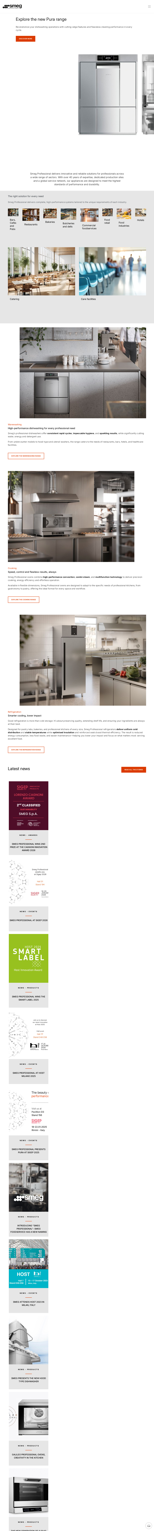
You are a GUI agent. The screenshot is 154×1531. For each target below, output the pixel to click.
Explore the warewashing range (26, 456)
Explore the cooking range (23, 600)
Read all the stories (133, 770)
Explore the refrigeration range (26, 750)
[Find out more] (13, 235)
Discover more (25, 39)
